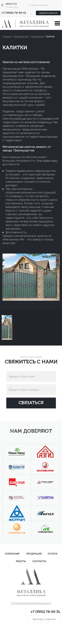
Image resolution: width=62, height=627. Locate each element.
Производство (20, 36)
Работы (21, 561)
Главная (6, 36)
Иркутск (11, 4)
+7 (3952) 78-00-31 (13, 13)
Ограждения (37, 36)
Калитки (50, 36)
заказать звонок (48, 13)
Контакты (39, 561)
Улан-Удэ (12, 7)
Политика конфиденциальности (31, 603)
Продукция (34, 553)
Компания (12, 553)
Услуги (52, 553)
